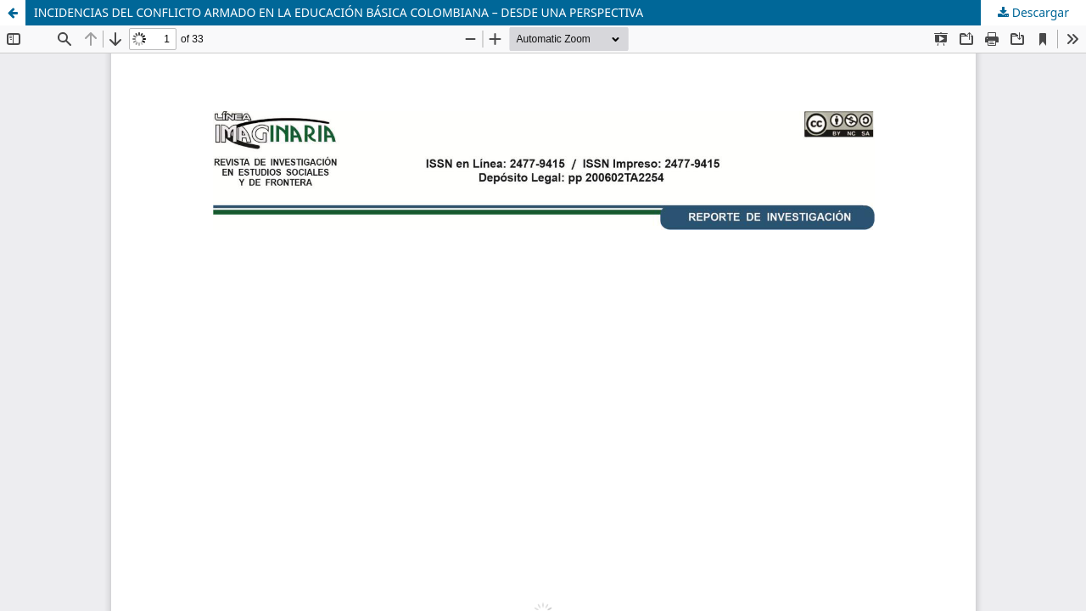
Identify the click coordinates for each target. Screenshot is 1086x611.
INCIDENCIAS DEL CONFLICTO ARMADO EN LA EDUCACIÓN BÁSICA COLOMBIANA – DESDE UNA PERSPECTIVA (338, 12)
